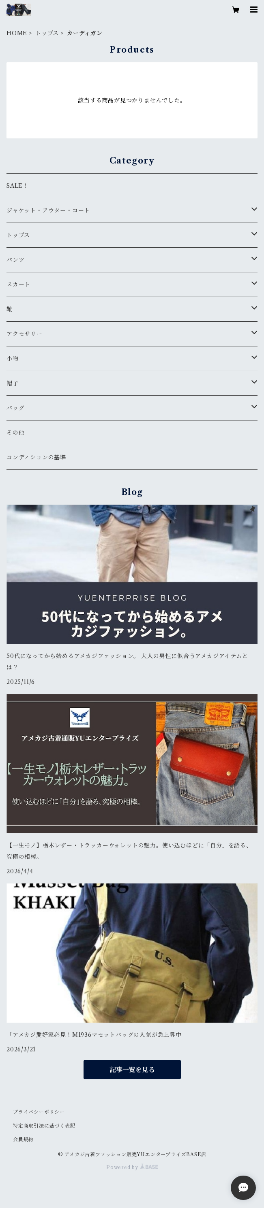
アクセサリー (24, 334)
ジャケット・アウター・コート (48, 210)
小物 (12, 358)
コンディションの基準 (36, 457)
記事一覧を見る (132, 1070)
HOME (16, 33)
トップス (47, 33)
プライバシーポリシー (39, 1112)
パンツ (15, 259)
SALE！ (17, 185)
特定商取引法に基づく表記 (44, 1126)
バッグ (15, 408)
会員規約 (23, 1139)
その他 (15, 432)
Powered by (132, 1167)
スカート (18, 284)
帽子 (12, 383)
